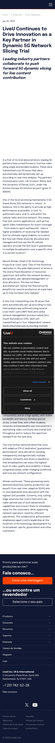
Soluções (8, 623)
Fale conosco (10, 692)
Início (5, 15)
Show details (39, 382)
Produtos (8, 616)
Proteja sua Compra (34, 721)
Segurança (7, 721)
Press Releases (32, 15)
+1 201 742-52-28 (16, 685)
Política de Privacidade (13, 725)
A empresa (16, 15)
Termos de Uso (9, 716)
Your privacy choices (35, 725)
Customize (27, 399)
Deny (27, 408)
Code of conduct (10, 729)
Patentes (30, 716)
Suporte (7, 636)
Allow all (27, 391)
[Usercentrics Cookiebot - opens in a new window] (39, 333)
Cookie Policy (31, 729)
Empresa (7, 642)
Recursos (8, 629)
